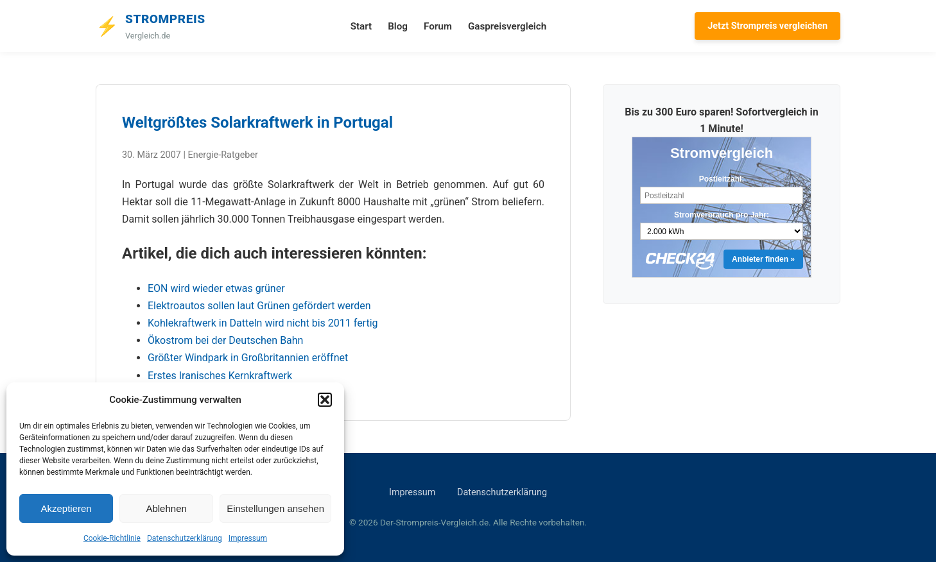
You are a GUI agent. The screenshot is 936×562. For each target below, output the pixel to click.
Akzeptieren (65, 508)
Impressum (248, 538)
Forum (438, 26)
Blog (398, 26)
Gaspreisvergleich (507, 26)
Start (361, 26)
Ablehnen (166, 508)
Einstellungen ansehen (275, 508)
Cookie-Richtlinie (112, 538)
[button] (324, 399)
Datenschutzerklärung (184, 538)
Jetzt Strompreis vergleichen (767, 26)
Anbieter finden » (763, 259)
